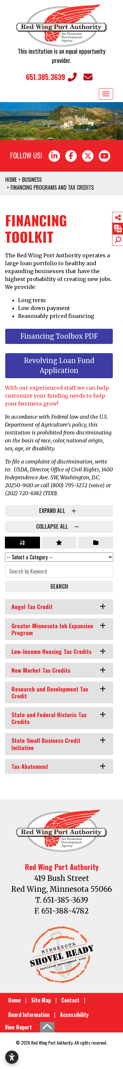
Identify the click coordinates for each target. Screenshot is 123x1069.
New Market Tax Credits (40, 670)
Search (59, 586)
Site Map (41, 1000)
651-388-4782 (65, 910)
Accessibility (74, 1015)
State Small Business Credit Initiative (45, 743)
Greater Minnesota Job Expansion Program (52, 629)
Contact (70, 1000)
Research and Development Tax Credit (49, 692)
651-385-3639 (65, 900)
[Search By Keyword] (59, 571)
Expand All (59, 511)
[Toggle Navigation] (106, 93)
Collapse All (59, 527)
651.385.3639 (51, 76)
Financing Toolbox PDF (59, 336)
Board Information (29, 1015)
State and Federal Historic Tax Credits (49, 718)
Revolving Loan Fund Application (59, 365)
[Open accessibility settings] (11, 1057)
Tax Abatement (29, 766)
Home (14, 1000)
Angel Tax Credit (31, 606)
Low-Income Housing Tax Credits (51, 651)
